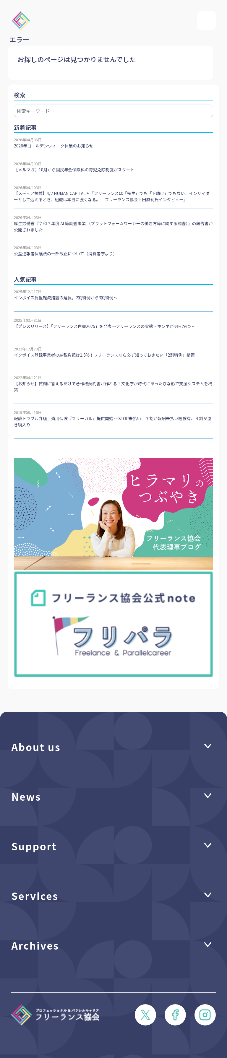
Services (34, 895)
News (26, 796)
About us (36, 747)
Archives (35, 945)
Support (34, 846)
